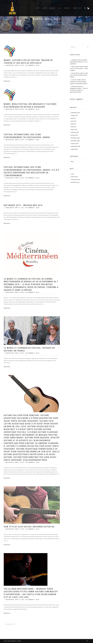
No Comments (30, 65)
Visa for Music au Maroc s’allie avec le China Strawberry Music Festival (79, 75)
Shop (37, 8)
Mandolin (52, 8)
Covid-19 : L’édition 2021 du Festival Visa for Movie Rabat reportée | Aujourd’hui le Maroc (78, 81)
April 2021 (73, 126)
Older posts (10, 624)
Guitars (44, 8)
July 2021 (73, 118)
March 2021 (74, 129)
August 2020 (74, 149)
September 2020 (75, 146)
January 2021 (74, 135)
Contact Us (67, 8)
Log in (72, 174)
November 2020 (75, 141)
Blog (59, 8)
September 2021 (75, 112)
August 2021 (74, 115)
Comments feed (75, 179)
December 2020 (75, 138)
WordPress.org (75, 182)
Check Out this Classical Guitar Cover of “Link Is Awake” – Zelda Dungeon (79, 68)
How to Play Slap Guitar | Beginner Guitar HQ (29, 527)
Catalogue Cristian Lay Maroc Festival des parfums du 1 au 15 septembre (78, 62)
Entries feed (74, 177)
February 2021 (75, 132)
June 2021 (73, 121)
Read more (7, 81)
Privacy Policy (77, 8)
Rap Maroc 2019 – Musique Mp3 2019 (23, 205)
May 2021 (73, 124)
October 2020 (74, 143)
